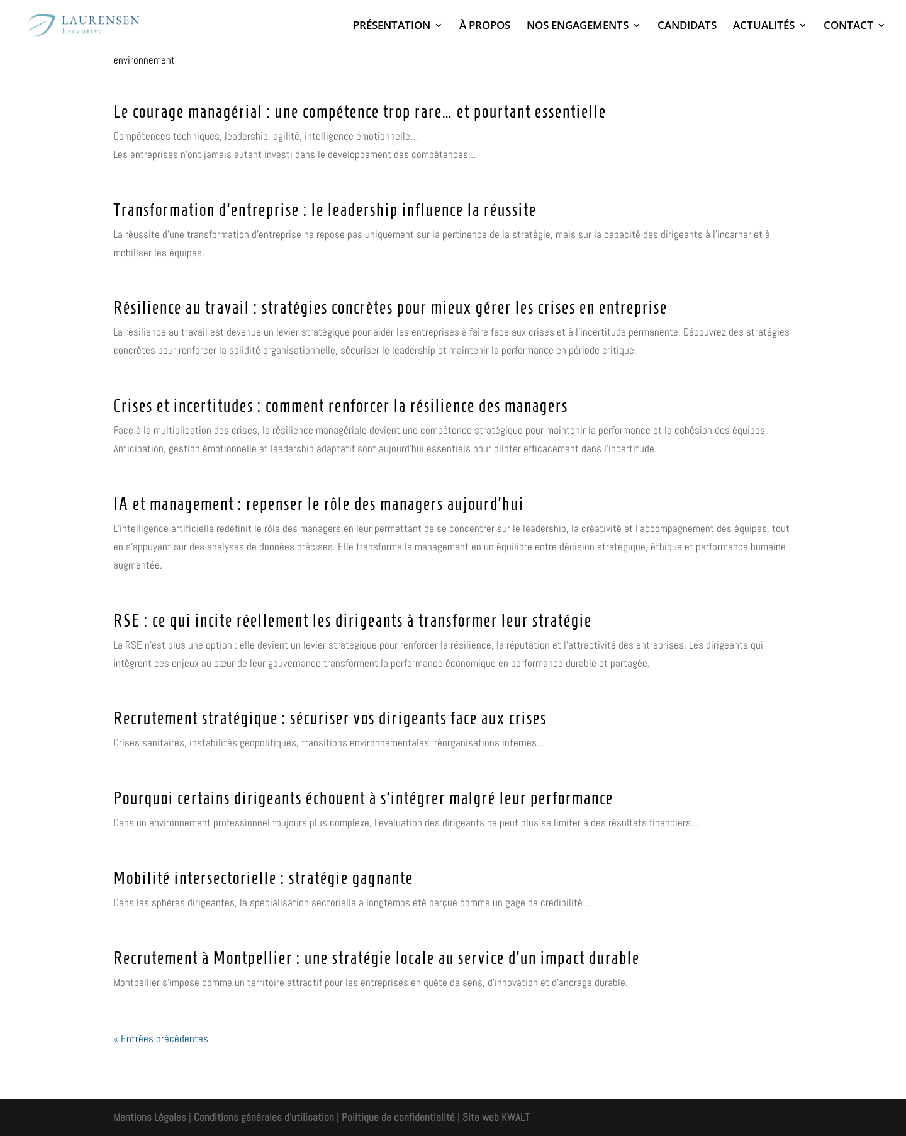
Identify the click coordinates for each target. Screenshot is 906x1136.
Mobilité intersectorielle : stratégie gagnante (263, 878)
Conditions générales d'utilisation (262, 1117)
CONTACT (848, 26)
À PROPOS (484, 26)
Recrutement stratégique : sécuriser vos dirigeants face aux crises (330, 718)
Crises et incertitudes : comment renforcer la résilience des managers (340, 406)
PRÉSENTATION (391, 26)
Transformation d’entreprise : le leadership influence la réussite (325, 210)
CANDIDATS (687, 26)
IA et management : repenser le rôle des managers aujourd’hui (318, 504)
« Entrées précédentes (160, 1038)
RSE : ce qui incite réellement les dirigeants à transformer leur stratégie (352, 620)
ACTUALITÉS (764, 26)
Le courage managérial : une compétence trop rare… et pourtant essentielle (360, 112)
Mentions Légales (149, 1117)
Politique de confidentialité (398, 1117)
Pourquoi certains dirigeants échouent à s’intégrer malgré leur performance (363, 798)
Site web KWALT (495, 1117)
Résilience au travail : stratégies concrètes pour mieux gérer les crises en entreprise (390, 307)
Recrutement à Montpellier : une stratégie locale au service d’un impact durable (376, 958)
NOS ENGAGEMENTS (578, 26)
